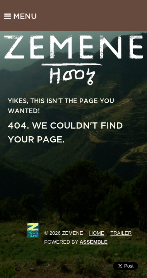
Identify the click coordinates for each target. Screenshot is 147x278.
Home (96, 233)
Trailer (121, 233)
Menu (20, 16)
